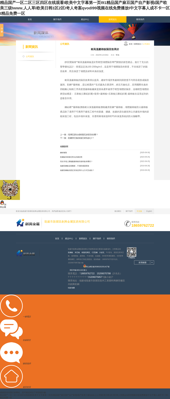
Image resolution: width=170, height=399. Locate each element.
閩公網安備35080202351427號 (96, 266)
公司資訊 (30, 56)
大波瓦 (101, 252)
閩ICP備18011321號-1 (78, 270)
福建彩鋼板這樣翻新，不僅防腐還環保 (74, 166)
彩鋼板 (70, 252)
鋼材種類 (63, 153)
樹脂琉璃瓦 (86, 252)
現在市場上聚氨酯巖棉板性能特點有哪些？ (76, 161)
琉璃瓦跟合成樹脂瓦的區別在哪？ (83, 134)
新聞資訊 (113, 19)
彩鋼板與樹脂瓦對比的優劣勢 (71, 157)
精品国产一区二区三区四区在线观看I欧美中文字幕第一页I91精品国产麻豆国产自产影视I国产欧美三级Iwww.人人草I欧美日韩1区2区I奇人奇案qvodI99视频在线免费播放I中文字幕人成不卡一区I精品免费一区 (85, 8)
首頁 (30, 19)
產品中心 (85, 19)
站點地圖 (71, 288)
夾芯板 (77, 252)
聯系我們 (140, 19)
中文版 (139, 211)
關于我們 (57, 19)
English (149, 211)
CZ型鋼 (95, 252)
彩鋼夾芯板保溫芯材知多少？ (81, 138)
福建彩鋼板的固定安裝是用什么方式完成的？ (77, 170)
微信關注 (117, 211)
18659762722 (142, 225)
